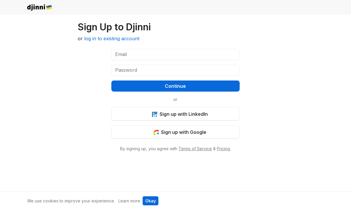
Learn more (129, 200)
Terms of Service (195, 148)
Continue (175, 86)
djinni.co (39, 7)
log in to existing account (111, 38)
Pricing (223, 148)
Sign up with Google (179, 132)
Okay (150, 200)
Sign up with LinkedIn (180, 114)
